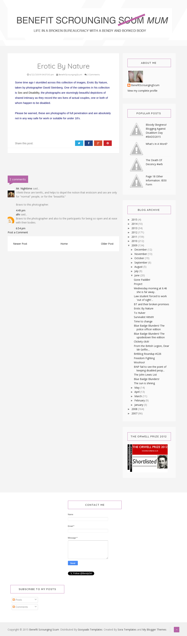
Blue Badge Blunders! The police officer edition (149, 327)
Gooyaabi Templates (90, 629)
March (138, 396)
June (137, 275)
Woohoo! (139, 362)
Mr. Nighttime (24, 188)
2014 (134, 223)
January (139, 405)
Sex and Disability (28, 92)
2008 (134, 409)
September (141, 262)
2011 (134, 236)
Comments (20, 606)
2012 (134, 232)
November (141, 254)
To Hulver (139, 313)
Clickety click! (141, 341)
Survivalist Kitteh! (144, 317)
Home (64, 243)
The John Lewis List (145, 374)
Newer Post (20, 243)
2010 (134, 241)
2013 (134, 228)
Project (138, 284)
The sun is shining (144, 383)
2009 (134, 245)
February (140, 400)
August (138, 266)
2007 (134, 413)
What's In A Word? (156, 144)
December (141, 249)
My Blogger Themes (154, 629)
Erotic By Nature (143, 308)
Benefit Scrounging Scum (44, 629)
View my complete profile (142, 90)
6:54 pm (20, 228)
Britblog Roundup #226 (147, 353)
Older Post (107, 243)
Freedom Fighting (144, 358)
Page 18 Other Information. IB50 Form (156, 180)
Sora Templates (127, 629)
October (139, 258)
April (137, 392)
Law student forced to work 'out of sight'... (150, 298)
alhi (18, 214)
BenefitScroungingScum (145, 85)
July (136, 271)
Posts (17, 599)
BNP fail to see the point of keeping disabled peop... (150, 368)
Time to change (143, 321)
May (137, 387)
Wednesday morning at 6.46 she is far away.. (150, 290)
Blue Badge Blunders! (146, 379)
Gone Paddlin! (142, 279)
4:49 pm (20, 210)
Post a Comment (18, 232)
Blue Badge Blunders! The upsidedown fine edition (149, 335)
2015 (134, 219)
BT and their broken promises (151, 304)
